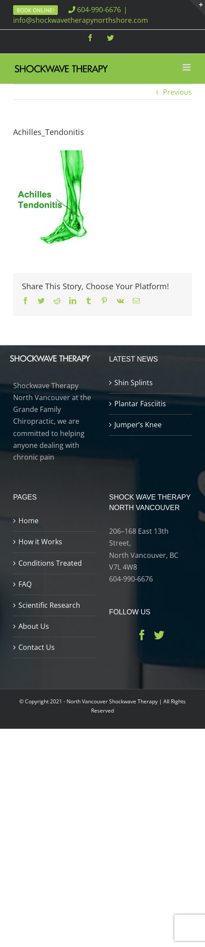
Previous (177, 92)
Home (28, 520)
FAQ (25, 584)
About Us (33, 626)
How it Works (40, 541)
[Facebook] (142, 635)
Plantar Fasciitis (140, 403)
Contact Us (36, 647)
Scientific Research (49, 605)
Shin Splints (133, 382)
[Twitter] (159, 635)
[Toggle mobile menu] (187, 67)
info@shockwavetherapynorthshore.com (80, 20)
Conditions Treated (50, 563)
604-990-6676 (94, 9)
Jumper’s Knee (138, 424)
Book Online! (35, 10)
